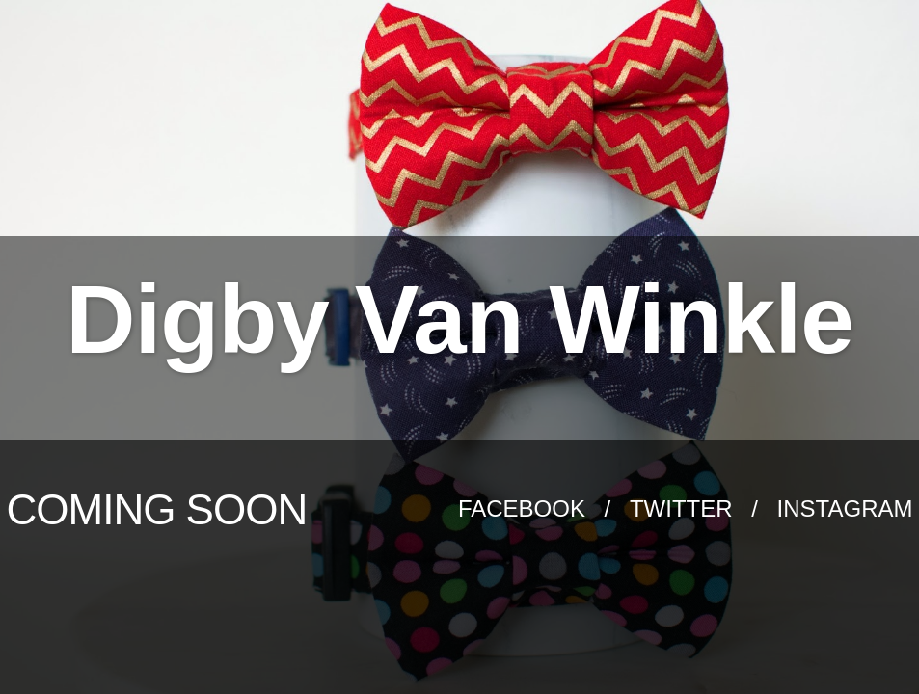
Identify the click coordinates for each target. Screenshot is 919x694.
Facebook (525, 508)
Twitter (684, 508)
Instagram (845, 508)
